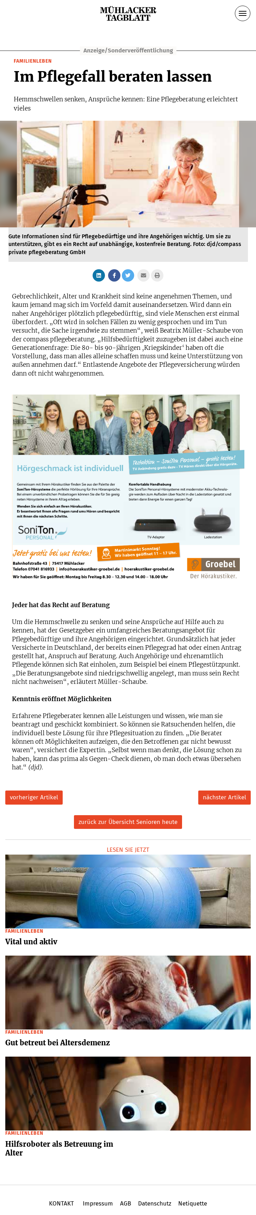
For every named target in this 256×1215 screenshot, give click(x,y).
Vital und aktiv (31, 941)
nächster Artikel (224, 797)
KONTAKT (62, 1203)
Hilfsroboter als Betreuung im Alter (59, 1148)
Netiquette (191, 1203)
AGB (125, 1203)
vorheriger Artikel (34, 797)
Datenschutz (154, 1203)
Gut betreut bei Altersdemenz (57, 1042)
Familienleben (33, 61)
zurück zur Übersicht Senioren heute (128, 822)
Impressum (98, 1203)
